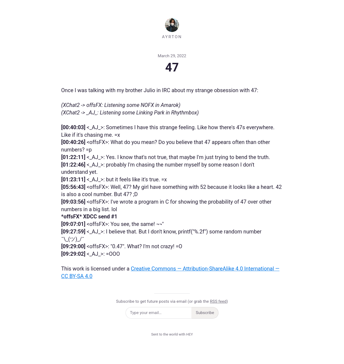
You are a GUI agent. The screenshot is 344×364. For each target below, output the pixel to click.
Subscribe (205, 312)
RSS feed (218, 301)
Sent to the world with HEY (172, 334)
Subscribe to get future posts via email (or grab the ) (172, 301)
